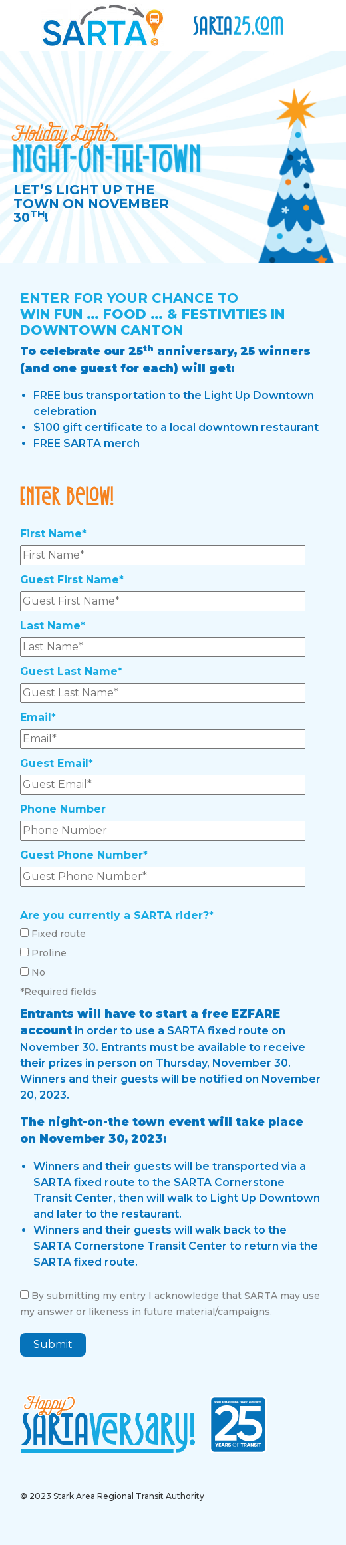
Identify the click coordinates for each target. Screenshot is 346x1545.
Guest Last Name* (71, 671)
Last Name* (52, 625)
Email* (38, 717)
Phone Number (63, 809)
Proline (49, 953)
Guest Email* (56, 763)
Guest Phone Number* (84, 855)
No (38, 972)
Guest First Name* (72, 579)
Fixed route (58, 934)
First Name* (53, 533)
